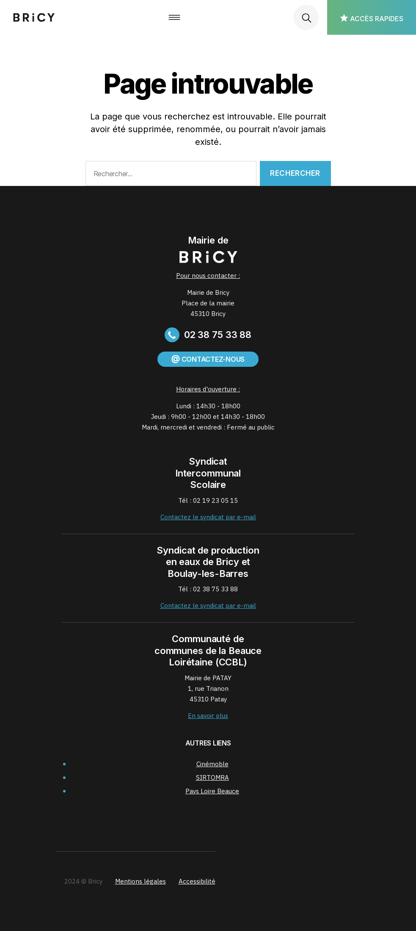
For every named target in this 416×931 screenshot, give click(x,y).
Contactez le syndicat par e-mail (208, 517)
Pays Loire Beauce (212, 791)
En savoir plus (208, 716)
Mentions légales (140, 881)
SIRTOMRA (212, 777)
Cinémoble (212, 764)
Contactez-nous (208, 359)
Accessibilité (197, 881)
